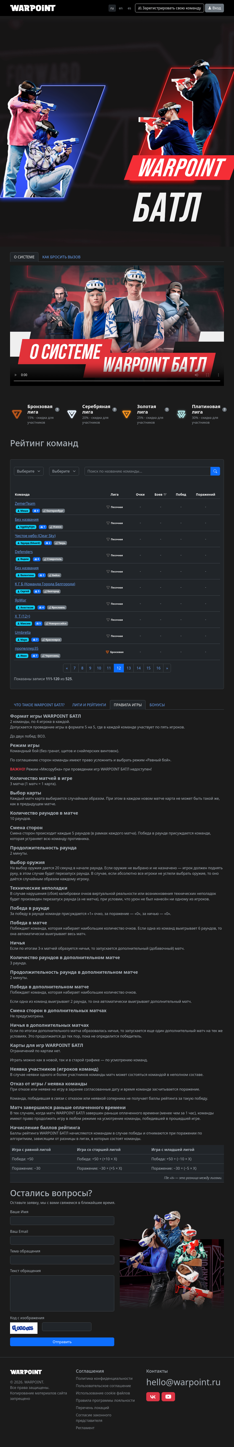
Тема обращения (25, 1251)
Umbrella (23, 632)
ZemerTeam (25, 503)
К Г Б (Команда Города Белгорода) (45, 583)
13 (129, 668)
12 (119, 668)
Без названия (27, 519)
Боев (158, 494)
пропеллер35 (26, 648)
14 (138, 668)
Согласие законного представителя (93, 1417)
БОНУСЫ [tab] (157, 704)
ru (112, 8)
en (121, 8)
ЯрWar (20, 600)
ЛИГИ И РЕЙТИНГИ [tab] (89, 704)
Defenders (24, 551)
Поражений (205, 494)
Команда (22, 494)
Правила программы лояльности (105, 1400)
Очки (140, 494)
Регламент (85, 1427)
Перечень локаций (92, 1407)
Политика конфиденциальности (104, 1378)
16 (158, 668)
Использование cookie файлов (103, 1393)
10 (99, 668)
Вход (214, 8)
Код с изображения (27, 1317)
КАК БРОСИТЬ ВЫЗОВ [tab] (61, 256)
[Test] (148, 471)
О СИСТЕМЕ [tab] (24, 256)
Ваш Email (19, 1231)
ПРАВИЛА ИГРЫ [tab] (128, 704)
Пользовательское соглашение (103, 1385)
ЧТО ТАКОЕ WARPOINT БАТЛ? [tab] (39, 704)
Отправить (62, 1341)
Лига (115, 494)
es (129, 8)
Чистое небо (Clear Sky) (35, 535)
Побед (181, 494)
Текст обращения (25, 1270)
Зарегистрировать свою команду (169, 8)
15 (148, 668)
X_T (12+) (22, 616)
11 (109, 668)
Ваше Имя (19, 1211)
